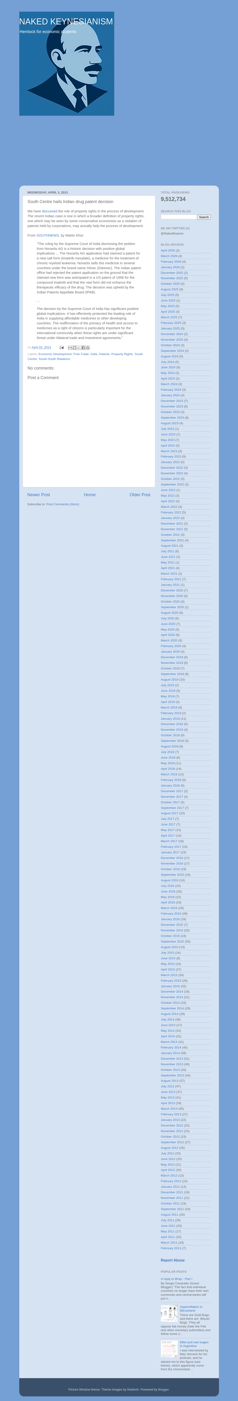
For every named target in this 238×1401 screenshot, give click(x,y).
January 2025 (170, 328)
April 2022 (168, 501)
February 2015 (171, 980)
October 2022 (170, 479)
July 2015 (167, 952)
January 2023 (170, 462)
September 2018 (172, 741)
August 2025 (170, 289)
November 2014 (172, 997)
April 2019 (168, 702)
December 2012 (172, 1125)
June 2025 (168, 300)
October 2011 (170, 1203)
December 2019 (172, 657)
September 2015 (172, 941)
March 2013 (169, 1108)
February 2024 (171, 389)
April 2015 (168, 969)
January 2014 (170, 1053)
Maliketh (133, 1389)
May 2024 (168, 373)
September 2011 (172, 1209)
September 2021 (172, 540)
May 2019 (168, 696)
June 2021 (168, 557)
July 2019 (167, 685)
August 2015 (170, 947)
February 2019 (171, 713)
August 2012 (170, 1148)
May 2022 (168, 495)
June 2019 (168, 690)
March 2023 (169, 451)
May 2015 (168, 964)
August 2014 (170, 1014)
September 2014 (172, 1008)
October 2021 (170, 534)
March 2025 (169, 317)
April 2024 (168, 378)
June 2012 (168, 1159)
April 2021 (168, 568)
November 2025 (172, 278)
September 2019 (172, 674)
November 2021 (172, 529)
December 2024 (172, 334)
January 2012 (170, 1186)
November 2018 (172, 729)
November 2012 (172, 1131)
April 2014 (168, 1036)
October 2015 (170, 936)
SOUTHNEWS (47, 235)
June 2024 (168, 367)
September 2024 (172, 351)
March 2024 (169, 384)
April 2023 (168, 445)
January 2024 (170, 395)
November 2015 (172, 930)
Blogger (163, 1389)
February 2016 (171, 913)
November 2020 (172, 596)
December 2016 (172, 858)
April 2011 (168, 1237)
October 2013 (170, 1070)
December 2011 (172, 1192)
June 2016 (168, 891)
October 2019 (170, 668)
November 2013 (172, 1064)
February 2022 (171, 512)
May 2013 (168, 1097)
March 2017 (169, 841)
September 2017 (172, 808)
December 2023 (172, 401)
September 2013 (172, 1075)
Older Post (140, 494)
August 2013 (170, 1080)
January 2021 (170, 585)
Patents (104, 354)
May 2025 (168, 306)
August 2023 (170, 423)
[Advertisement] (119, 150)
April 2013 (168, 1103)
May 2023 (168, 440)
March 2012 (169, 1175)
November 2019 (172, 663)
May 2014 (168, 1030)
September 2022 (172, 484)
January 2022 (170, 518)
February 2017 (171, 846)
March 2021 (169, 573)
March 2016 (169, 908)
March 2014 (169, 1042)
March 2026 (169, 256)
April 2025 (168, 311)
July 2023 (167, 429)
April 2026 (168, 250)
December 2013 (172, 1058)
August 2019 (170, 679)
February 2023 (171, 456)
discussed (49, 211)
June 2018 (168, 757)
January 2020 (170, 651)
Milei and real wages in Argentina (194, 1344)
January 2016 (170, 919)
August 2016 (170, 880)
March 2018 (169, 774)
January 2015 (170, 986)
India (93, 354)
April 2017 (168, 835)
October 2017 (170, 802)
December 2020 (172, 590)
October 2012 (170, 1136)
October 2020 (170, 601)
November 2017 (172, 796)
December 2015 (172, 924)
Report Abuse (173, 1260)
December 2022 (172, 467)
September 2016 (172, 874)
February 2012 (171, 1181)
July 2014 (167, 1019)
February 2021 (171, 579)
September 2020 (172, 607)
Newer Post (38, 494)
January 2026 (170, 267)
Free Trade (81, 354)
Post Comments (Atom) (62, 504)
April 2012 (168, 1170)
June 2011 (168, 1226)
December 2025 (172, 273)
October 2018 (170, 735)
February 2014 (171, 1047)
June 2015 (168, 958)
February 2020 (171, 646)
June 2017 (168, 824)
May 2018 (168, 763)
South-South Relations (54, 359)
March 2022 (169, 507)
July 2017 (167, 819)
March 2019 (169, 707)
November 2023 (172, 406)
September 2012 (172, 1142)
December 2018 (172, 724)
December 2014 (172, 991)
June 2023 (168, 434)
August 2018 (170, 746)
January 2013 (170, 1120)
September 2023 (172, 417)
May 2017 (168, 830)
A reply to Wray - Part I (176, 1279)
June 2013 (168, 1092)
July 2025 (167, 295)
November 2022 (172, 473)
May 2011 (168, 1231)
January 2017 (170, 852)
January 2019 (170, 718)
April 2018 (168, 768)
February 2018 (171, 780)
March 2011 (169, 1242)
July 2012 (167, 1153)
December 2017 (172, 791)
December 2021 (172, 523)
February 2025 (171, 323)
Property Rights (122, 354)
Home (90, 494)
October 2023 (170, 412)
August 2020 (170, 612)
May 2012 (168, 1164)
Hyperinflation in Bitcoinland (191, 1308)
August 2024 (170, 356)
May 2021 (168, 562)
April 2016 (168, 902)
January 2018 (170, 785)
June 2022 (168, 490)
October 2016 (170, 869)
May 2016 (168, 897)
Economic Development (55, 354)
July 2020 (167, 618)
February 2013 (171, 1114)
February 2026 (171, 261)
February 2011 (171, 1248)
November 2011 (172, 1198)
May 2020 (168, 629)
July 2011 (167, 1220)
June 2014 (168, 1025)
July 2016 (167, 886)
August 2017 (170, 813)
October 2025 (170, 283)
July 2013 (167, 1086)
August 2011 (170, 1214)
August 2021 (170, 545)
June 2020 (168, 624)
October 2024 (170, 345)
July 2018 (167, 752)
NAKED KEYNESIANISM (66, 21)
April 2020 (168, 635)
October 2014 (170, 1002)
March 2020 (169, 640)
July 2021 (167, 551)
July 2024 (167, 362)
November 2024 (172, 339)
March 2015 (169, 975)
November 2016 (172, 863)
